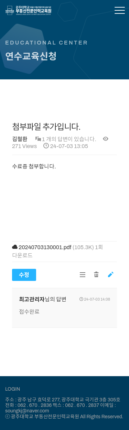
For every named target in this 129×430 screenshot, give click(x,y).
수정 (24, 275)
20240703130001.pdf (45, 247)
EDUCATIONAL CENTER (46, 43)
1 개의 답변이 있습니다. (65, 139)
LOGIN (12, 389)
